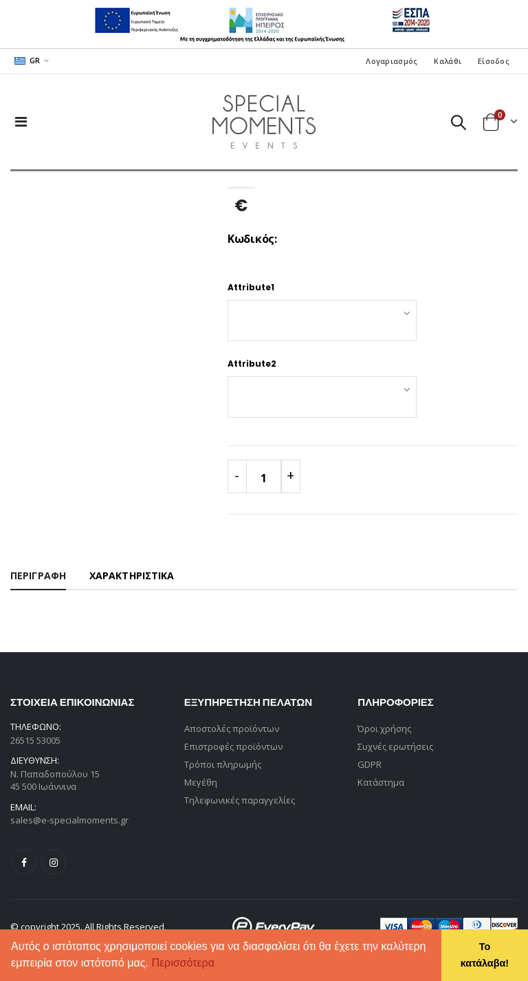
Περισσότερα (182, 963)
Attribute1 (251, 287)
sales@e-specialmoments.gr (69, 820)
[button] (219, 964)
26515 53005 (35, 740)
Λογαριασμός (391, 61)
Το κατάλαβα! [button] (485, 955)
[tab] (38, 576)
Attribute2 (252, 363)
